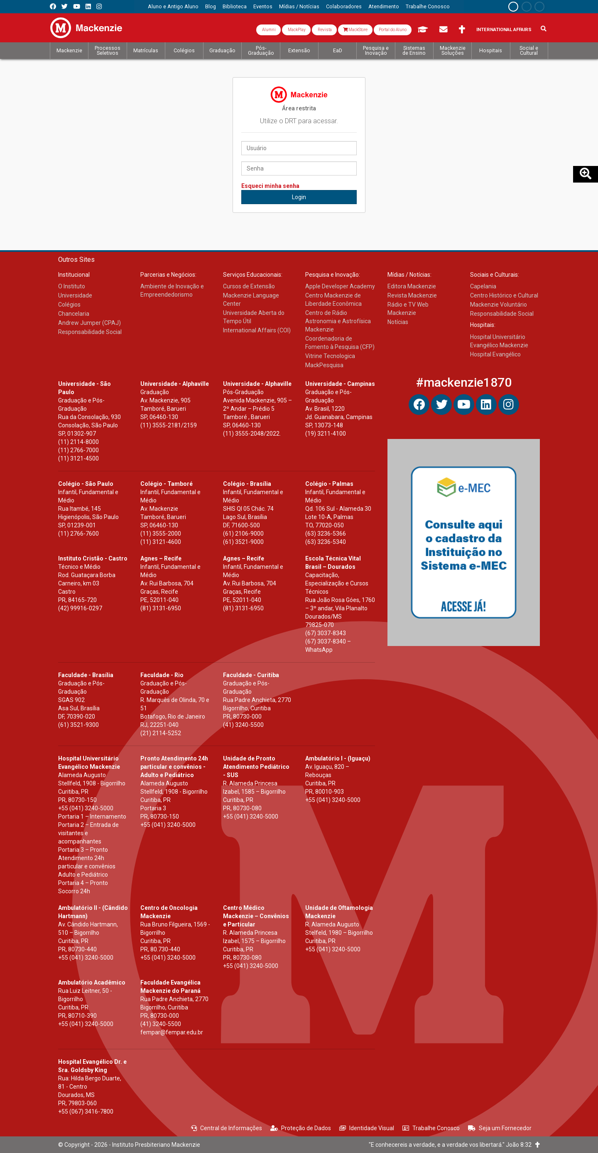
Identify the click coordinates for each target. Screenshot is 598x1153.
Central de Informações (226, 1128)
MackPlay (296, 29)
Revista (324, 29)
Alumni (268, 29)
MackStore (355, 29)
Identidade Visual (366, 1128)
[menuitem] (173, 6)
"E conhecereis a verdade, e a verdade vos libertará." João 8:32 (454, 1144)
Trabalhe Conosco (431, 1128)
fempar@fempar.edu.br (171, 1032)
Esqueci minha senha (270, 186)
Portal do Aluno (393, 29)
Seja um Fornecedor (500, 1128)
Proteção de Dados (300, 1128)
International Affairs (504, 29)
